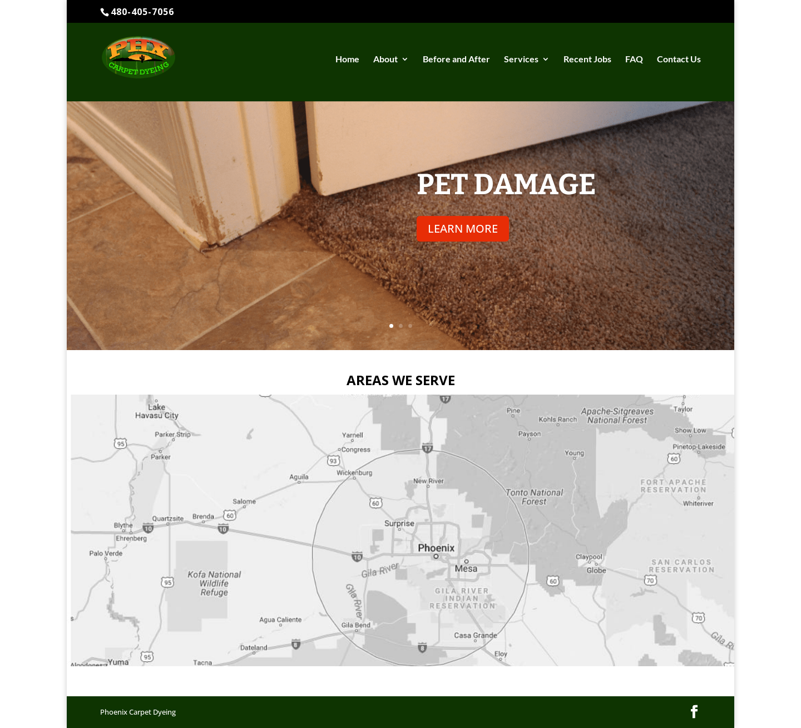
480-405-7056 (142, 12)
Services (521, 59)
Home (347, 59)
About (385, 59)
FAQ (634, 59)
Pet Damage (506, 184)
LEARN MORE (463, 228)
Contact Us (679, 59)
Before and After (456, 59)
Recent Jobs (587, 59)
